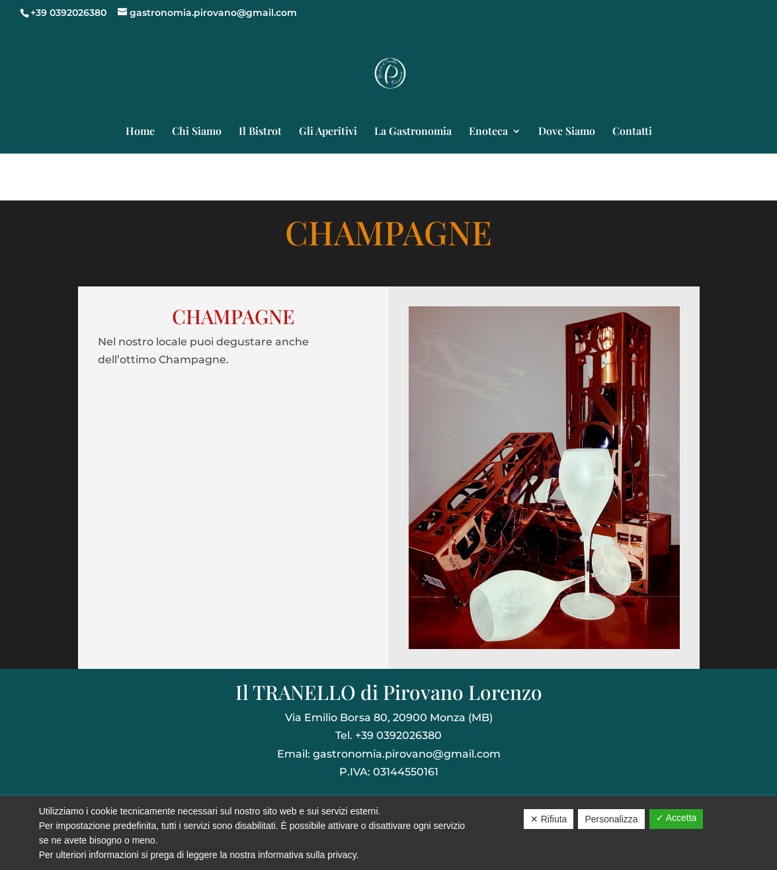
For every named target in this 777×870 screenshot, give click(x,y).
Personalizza (611, 819)
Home (140, 132)
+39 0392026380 (68, 13)
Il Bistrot (260, 132)
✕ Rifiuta (548, 819)
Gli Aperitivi (328, 132)
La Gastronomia (413, 132)
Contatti (632, 132)
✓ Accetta (676, 817)
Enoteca (488, 132)
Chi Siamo (197, 132)
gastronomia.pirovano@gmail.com (407, 754)
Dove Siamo (566, 132)
